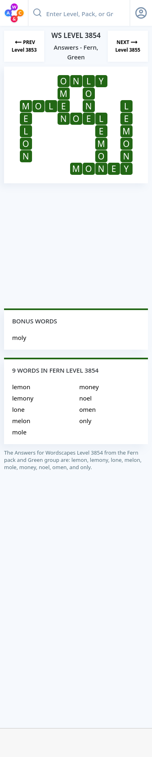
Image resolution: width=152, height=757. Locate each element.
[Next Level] (128, 46)
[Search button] (37, 13)
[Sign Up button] (141, 13)
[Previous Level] (24, 46)
